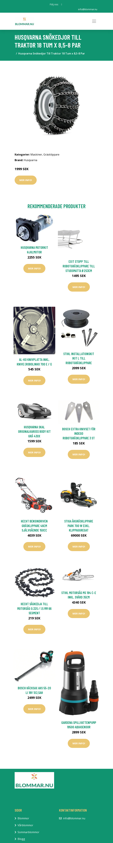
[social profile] (61, 4)
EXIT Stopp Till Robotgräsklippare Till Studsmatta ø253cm (79, 265)
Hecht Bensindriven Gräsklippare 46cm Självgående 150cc (34, 525)
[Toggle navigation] (94, 21)
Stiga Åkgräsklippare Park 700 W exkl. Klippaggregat (78, 525)
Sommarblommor (28, 832)
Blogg (21, 839)
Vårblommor (25, 825)
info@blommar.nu (87, 9)
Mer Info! (25, 180)
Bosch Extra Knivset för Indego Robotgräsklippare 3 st (78, 433)
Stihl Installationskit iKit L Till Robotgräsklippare (78, 358)
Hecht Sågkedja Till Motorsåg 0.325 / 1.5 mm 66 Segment (34, 608)
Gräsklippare (51, 154)
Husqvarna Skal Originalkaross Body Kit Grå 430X (34, 431)
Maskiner (36, 154)
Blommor (23, 818)
